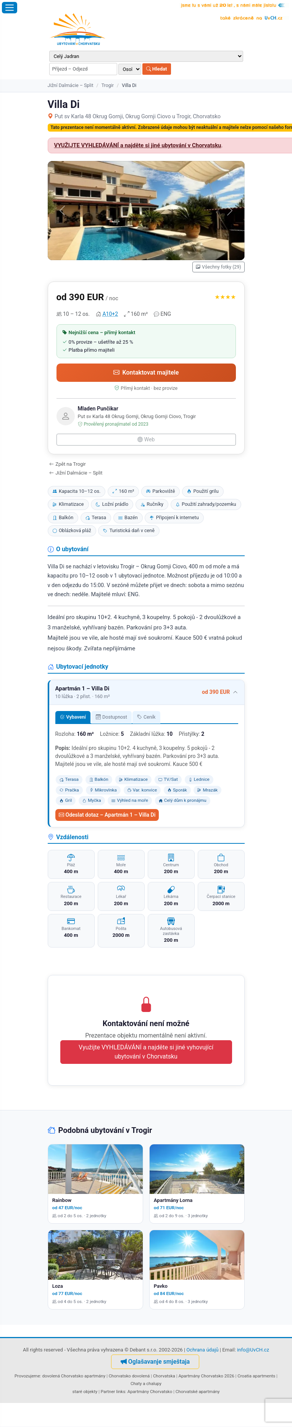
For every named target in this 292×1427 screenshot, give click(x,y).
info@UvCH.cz (253, 1350)
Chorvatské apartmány (198, 1391)
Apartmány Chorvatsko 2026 (206, 1376)
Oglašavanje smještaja (155, 1361)
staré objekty (84, 1391)
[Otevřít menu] (9, 7)
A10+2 (110, 314)
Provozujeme (27, 1376)
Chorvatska (164, 1376)
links (120, 1391)
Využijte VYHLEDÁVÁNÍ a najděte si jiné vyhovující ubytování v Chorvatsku (146, 1052)
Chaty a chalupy (146, 1383)
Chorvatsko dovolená (129, 1376)
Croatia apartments (256, 1376)
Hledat (156, 69)
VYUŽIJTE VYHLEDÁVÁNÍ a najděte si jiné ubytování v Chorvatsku (137, 145)
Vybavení (73, 717)
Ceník (146, 717)
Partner (108, 1391)
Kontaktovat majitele (146, 372)
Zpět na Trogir (67, 464)
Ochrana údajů (202, 1350)
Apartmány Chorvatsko (150, 1391)
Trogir (108, 85)
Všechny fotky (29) (218, 267)
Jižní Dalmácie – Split (71, 85)
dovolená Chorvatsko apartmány (73, 1376)
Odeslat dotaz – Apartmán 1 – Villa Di (107, 815)
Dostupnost (111, 717)
